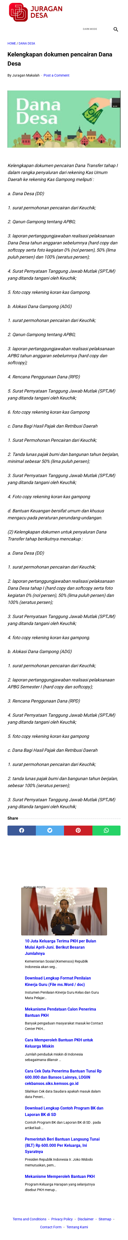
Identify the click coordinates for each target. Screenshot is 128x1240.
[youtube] (103, 12)
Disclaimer (86, 1219)
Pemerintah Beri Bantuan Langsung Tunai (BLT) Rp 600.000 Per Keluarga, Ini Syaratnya (62, 1145)
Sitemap (105, 1219)
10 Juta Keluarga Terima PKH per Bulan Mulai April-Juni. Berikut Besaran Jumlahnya (60, 947)
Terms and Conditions (29, 1219)
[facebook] (80, 12)
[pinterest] (78, 831)
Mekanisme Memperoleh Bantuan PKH (60, 1176)
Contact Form (51, 1227)
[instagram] (115, 12)
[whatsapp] (106, 831)
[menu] (10, 29)
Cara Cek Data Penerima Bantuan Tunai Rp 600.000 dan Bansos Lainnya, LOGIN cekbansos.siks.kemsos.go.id (63, 1077)
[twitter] (91, 12)
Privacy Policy (62, 1219)
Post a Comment (56, 75)
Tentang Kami (77, 1227)
